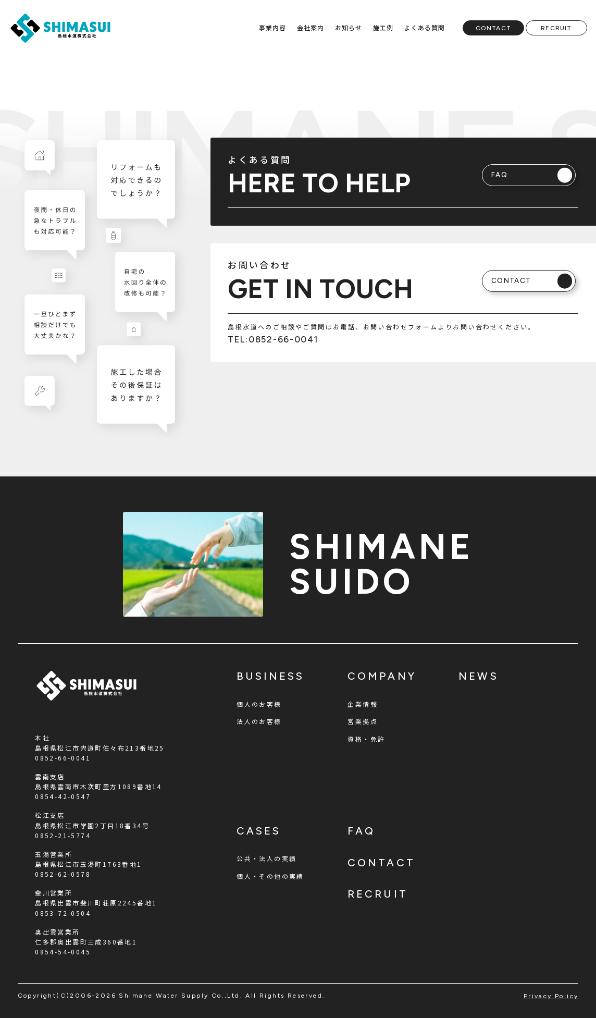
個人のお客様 (259, 704)
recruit (377, 894)
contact (381, 862)
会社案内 (311, 27)
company (381, 676)
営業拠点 (362, 721)
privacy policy (551, 996)
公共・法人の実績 (266, 858)
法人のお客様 (259, 721)
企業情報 (362, 704)
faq (361, 831)
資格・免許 (366, 738)
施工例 (383, 27)
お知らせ (349, 27)
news (478, 676)
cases (259, 831)
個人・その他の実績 (270, 876)
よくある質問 (424, 27)
